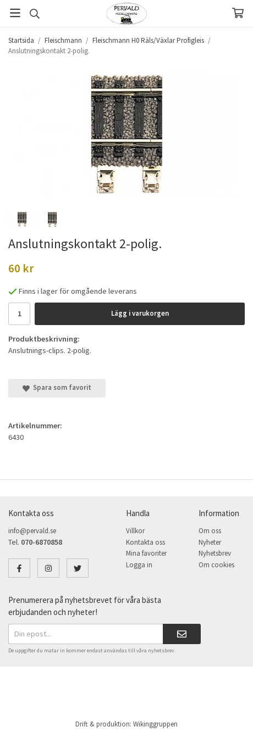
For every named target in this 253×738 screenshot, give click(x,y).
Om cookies (216, 564)
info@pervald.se (32, 530)
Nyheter (210, 542)
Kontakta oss (145, 542)
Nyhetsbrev (215, 553)
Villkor (135, 530)
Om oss (210, 530)
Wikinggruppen (155, 724)
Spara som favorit (57, 387)
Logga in (139, 564)
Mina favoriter (146, 553)
